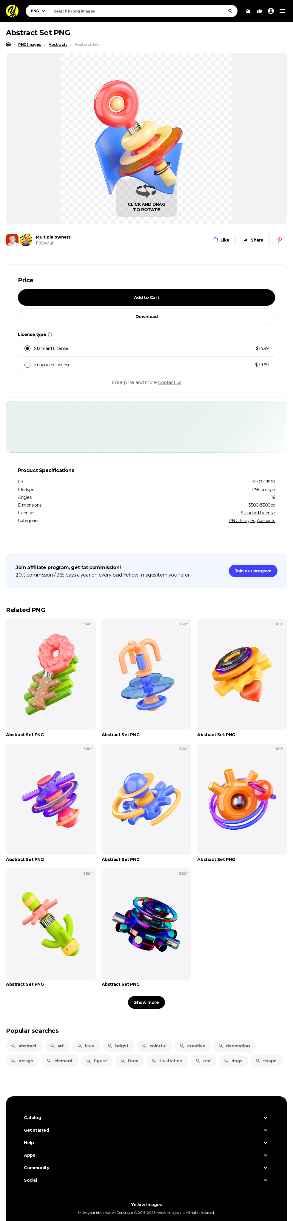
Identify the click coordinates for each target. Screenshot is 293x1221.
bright (118, 1046)
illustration (167, 1060)
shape (266, 1060)
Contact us (169, 382)
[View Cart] (248, 11)
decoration (234, 1046)
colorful (154, 1046)
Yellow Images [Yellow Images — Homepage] (146, 1204)
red (203, 1060)
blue (85, 1046)
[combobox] (143, 11)
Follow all (44, 243)
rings (233, 1060)
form (129, 1060)
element (60, 1060)
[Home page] (8, 44)
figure (96, 1060)
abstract (24, 1046)
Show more (146, 1002)
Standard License (258, 513)
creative (192, 1046)
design (22, 1060)
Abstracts (266, 520)
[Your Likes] (259, 11)
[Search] (230, 11)
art (57, 1046)
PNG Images (242, 520)
